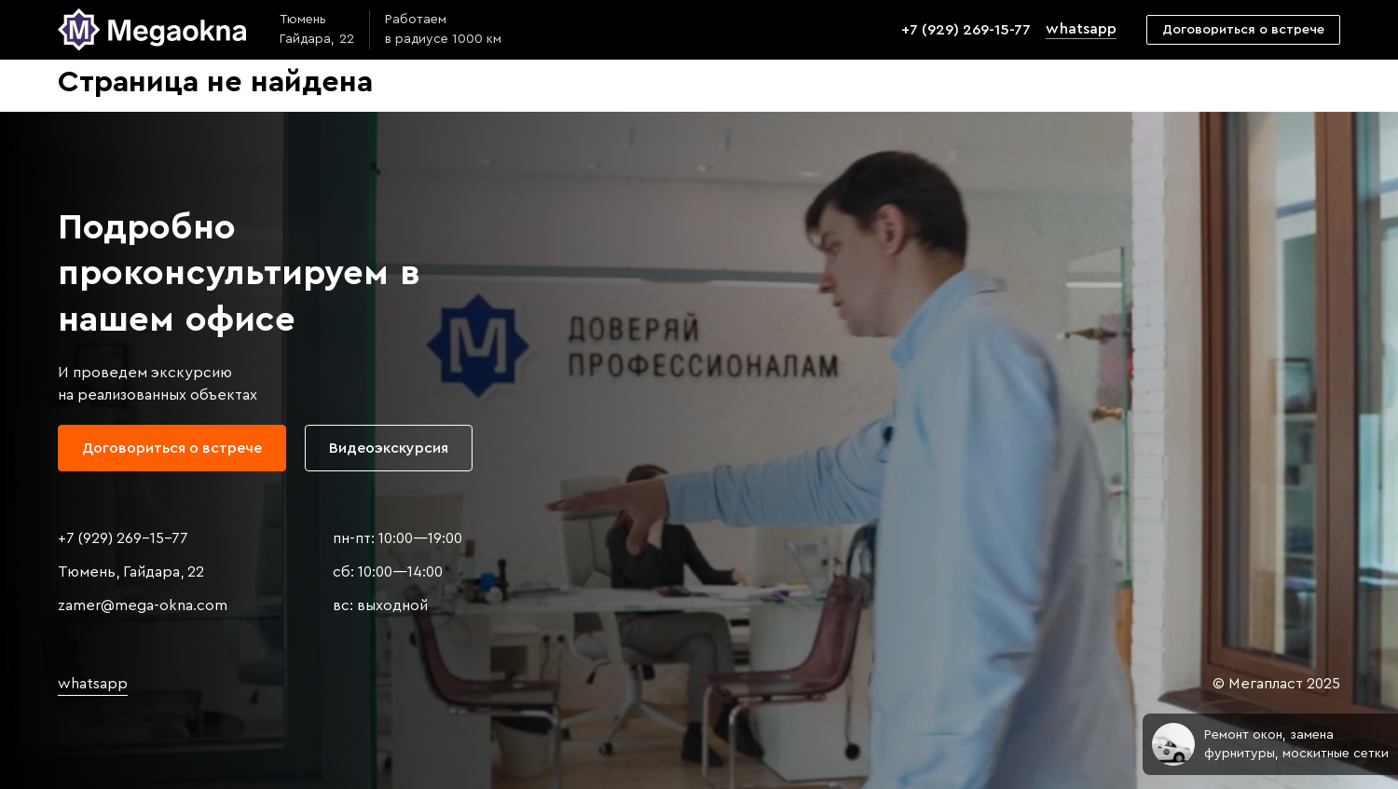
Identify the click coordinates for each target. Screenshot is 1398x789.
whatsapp (1081, 28)
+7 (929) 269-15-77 (966, 29)
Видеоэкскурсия (388, 448)
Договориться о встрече (1243, 29)
